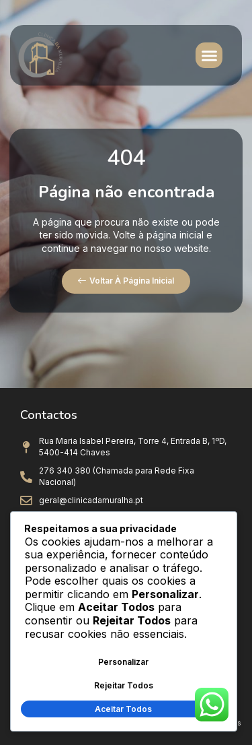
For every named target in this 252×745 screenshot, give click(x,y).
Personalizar (123, 662)
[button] (209, 55)
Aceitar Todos (123, 709)
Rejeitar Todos (123, 685)
